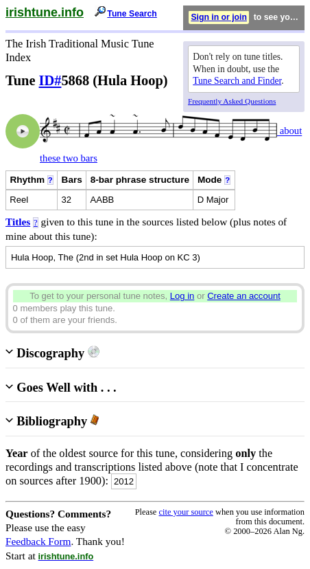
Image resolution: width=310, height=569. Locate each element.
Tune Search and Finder (237, 81)
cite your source (185, 512)
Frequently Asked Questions (232, 101)
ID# (50, 80)
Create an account (244, 296)
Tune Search (132, 14)
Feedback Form (38, 541)
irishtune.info (44, 12)
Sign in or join (219, 17)
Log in (182, 296)
